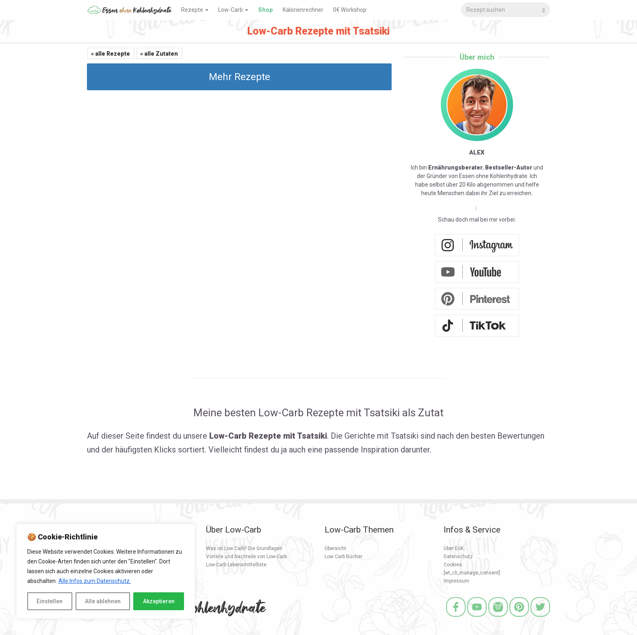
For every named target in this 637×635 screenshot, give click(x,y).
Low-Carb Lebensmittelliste (236, 565)
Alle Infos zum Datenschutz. (94, 581)
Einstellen (50, 601)
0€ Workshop (349, 10)
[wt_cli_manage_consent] (472, 573)
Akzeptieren (159, 601)
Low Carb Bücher (343, 556)
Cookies (453, 565)
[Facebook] (456, 618)
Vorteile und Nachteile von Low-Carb (246, 556)
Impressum (456, 581)
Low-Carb (233, 10)
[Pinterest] (519, 618)
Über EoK (454, 548)
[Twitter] (540, 618)
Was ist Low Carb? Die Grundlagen (244, 548)
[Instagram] (498, 618)
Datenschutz (458, 556)
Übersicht (335, 548)
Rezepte (194, 10)
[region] (105, 571)
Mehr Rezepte (239, 77)
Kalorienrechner (303, 10)
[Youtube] (477, 618)
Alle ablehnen (103, 601)
